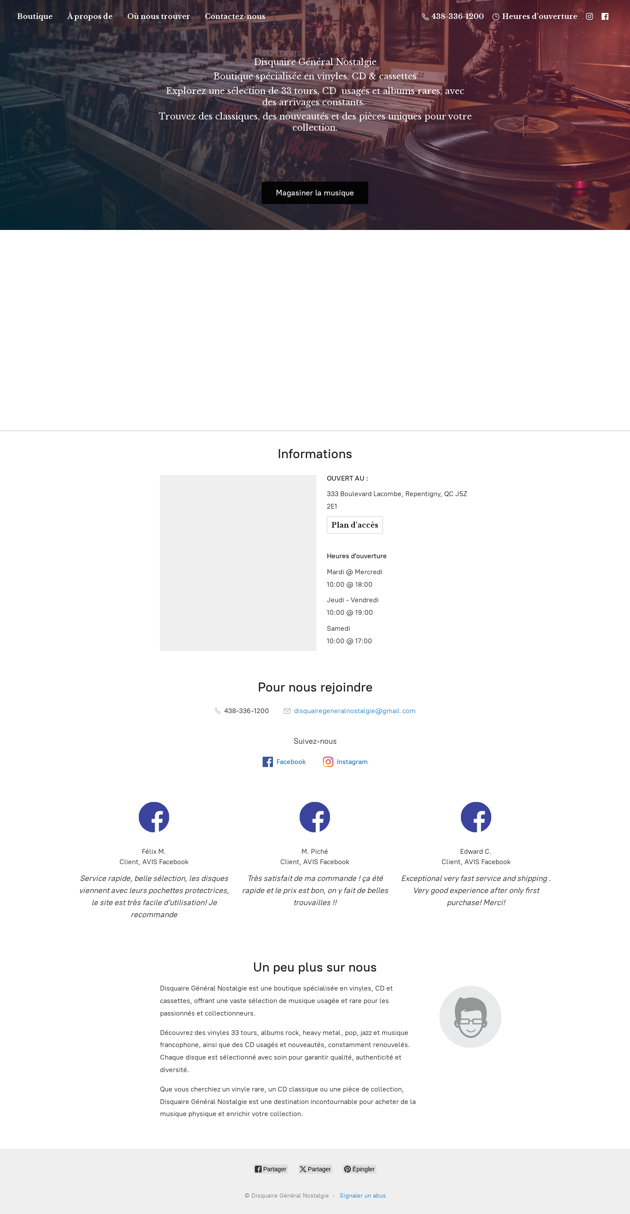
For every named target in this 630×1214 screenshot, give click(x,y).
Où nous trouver (158, 16)
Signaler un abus (363, 1195)
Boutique (35, 16)
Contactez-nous (235, 16)
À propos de (90, 16)
